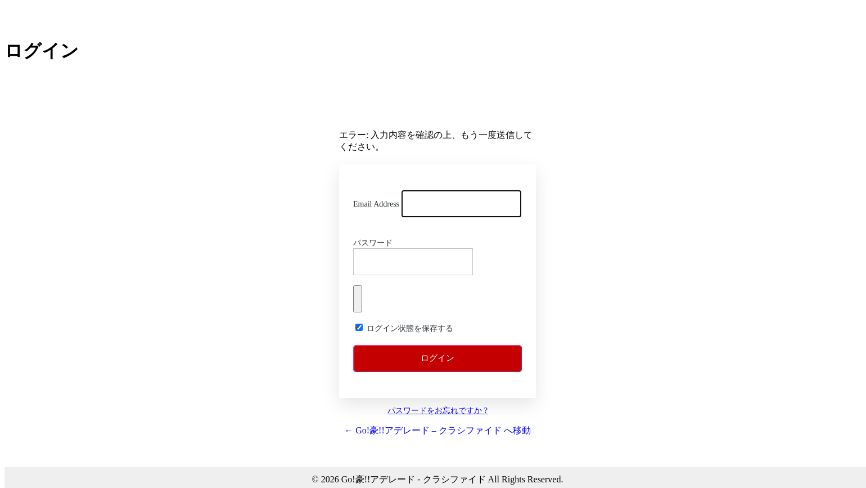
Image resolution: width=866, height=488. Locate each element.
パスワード (373, 243)
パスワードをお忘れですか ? (437, 410)
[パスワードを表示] (357, 298)
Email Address (376, 204)
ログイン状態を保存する (410, 328)
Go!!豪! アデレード (437, 104)
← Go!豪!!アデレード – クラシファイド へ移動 (437, 430)
